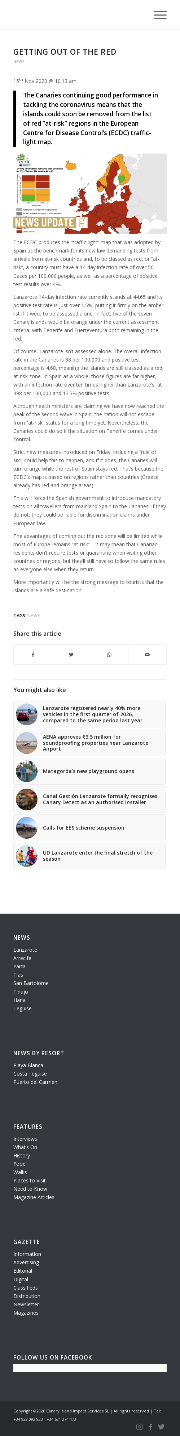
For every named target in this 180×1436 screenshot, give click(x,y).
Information (27, 1254)
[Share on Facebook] (33, 654)
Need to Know (30, 1188)
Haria (19, 1000)
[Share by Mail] (147, 654)
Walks (20, 1172)
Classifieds (25, 1287)
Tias (18, 974)
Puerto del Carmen (35, 1081)
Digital (20, 1279)
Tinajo (20, 991)
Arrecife (22, 958)
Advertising (26, 1262)
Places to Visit (29, 1180)
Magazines (26, 1312)
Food (19, 1163)
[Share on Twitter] (71, 654)
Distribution (26, 1296)
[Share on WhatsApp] (109, 654)
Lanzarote (25, 949)
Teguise (22, 1008)
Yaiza (19, 966)
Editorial (22, 1270)
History (21, 1155)
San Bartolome (31, 983)
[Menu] (157, 14)
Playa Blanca (28, 1065)
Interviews (25, 1138)
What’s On (25, 1147)
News (19, 61)
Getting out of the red (65, 52)
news (33, 616)
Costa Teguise (30, 1073)
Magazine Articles (33, 1197)
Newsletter (26, 1304)
